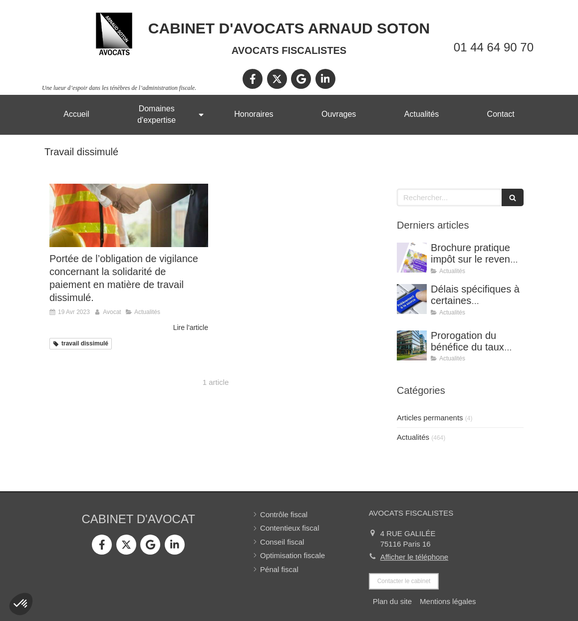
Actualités (413, 437)
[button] (21, 604)
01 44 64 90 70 (494, 47)
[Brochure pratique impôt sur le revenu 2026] (412, 258)
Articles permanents (430, 417)
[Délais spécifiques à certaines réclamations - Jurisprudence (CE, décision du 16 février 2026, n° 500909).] (412, 299)
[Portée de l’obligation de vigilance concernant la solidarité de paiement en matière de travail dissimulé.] (128, 215)
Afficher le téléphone (414, 557)
